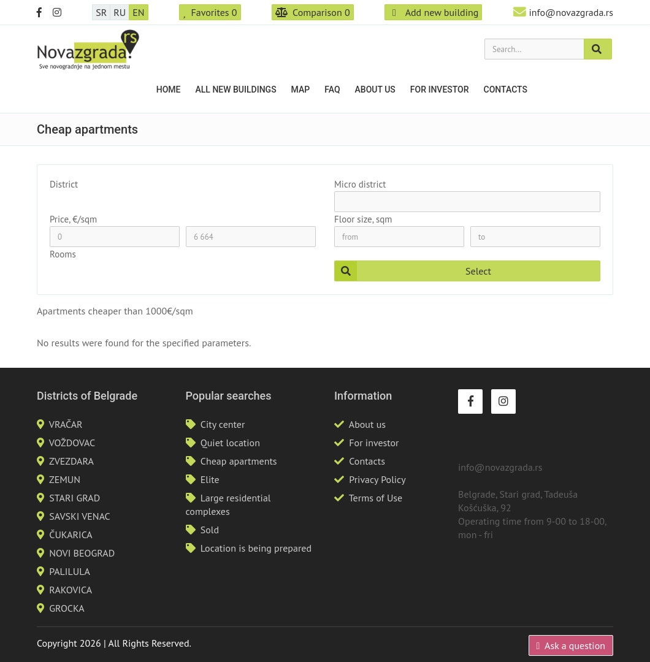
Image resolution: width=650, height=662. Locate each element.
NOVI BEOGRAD (82, 553)
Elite (210, 479)
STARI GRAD (74, 498)
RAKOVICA (70, 590)
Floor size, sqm (363, 219)
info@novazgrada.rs (571, 12)
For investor (439, 89)
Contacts (505, 89)
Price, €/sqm (73, 219)
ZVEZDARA (71, 461)
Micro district (360, 184)
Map (300, 89)
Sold (210, 529)
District (64, 184)
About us (375, 89)
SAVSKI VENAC (79, 516)
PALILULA (69, 571)
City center (223, 424)
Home (168, 89)
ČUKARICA (70, 534)
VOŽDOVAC (72, 442)
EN (138, 12)
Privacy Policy (377, 479)
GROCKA (66, 608)
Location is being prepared (256, 548)
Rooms (63, 254)
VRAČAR (66, 424)
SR (101, 12)
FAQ (332, 89)
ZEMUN (64, 479)
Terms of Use (375, 498)
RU (119, 12)
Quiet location (230, 442)
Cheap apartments (239, 461)
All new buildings (236, 89)
